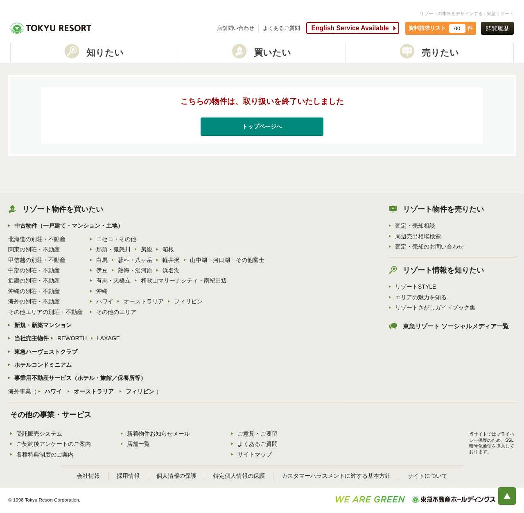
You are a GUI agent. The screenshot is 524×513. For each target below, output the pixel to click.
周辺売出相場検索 (418, 236)
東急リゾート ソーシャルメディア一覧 (456, 326)
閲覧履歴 (497, 28)
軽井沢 (171, 260)
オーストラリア (144, 301)
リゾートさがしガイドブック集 (435, 307)
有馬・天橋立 (113, 280)
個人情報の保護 (176, 475)
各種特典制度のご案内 (45, 454)
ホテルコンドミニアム (43, 365)
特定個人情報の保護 (239, 475)
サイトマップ (254, 454)
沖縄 (102, 291)
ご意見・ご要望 (257, 433)
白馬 (102, 260)
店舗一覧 (138, 444)
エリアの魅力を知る (421, 297)
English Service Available (349, 28)
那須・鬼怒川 (113, 249)
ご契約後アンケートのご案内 (53, 444)
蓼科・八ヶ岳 (135, 260)
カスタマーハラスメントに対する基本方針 (336, 475)
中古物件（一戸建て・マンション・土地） (68, 225)
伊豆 (102, 270)
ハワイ (104, 301)
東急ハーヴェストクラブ (45, 351)
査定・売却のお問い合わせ (429, 246)
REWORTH (72, 338)
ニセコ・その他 (116, 239)
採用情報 (128, 475)
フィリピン (188, 301)
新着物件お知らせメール (158, 433)
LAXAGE (108, 338)
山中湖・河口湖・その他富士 (227, 260)
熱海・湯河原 (135, 270)
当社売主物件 (31, 338)
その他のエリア (116, 312)
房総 (146, 249)
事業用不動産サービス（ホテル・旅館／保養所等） (80, 378)
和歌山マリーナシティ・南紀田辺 (184, 280)
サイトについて (427, 475)
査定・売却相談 (415, 225)
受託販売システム (39, 433)
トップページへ (262, 126)
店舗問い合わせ (235, 28)
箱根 (168, 249)
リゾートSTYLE (415, 286)
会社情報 (88, 475)
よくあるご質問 (281, 28)
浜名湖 (171, 270)
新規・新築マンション (43, 325)
